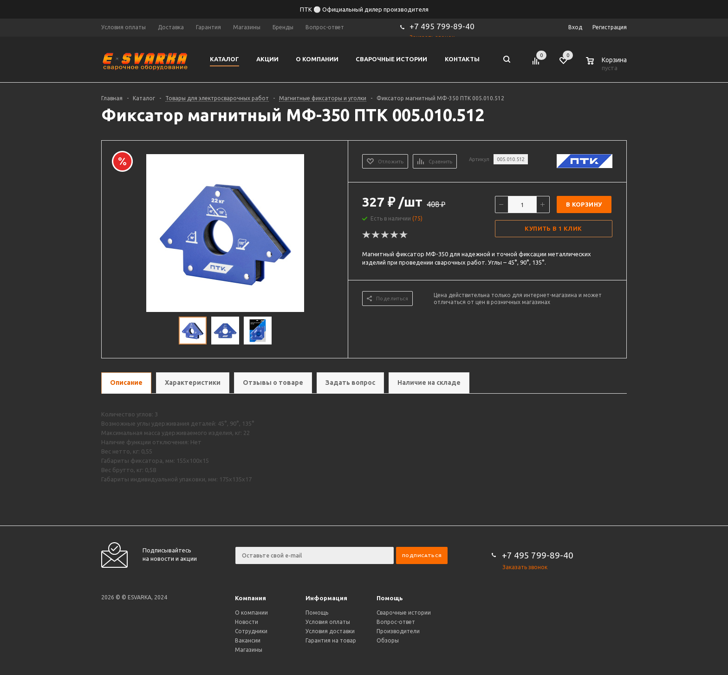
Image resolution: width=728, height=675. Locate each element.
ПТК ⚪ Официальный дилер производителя (364, 9)
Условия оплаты (328, 622)
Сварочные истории (404, 613)
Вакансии (247, 640)
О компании (251, 613)
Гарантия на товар (331, 640)
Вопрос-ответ (396, 622)
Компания (250, 598)
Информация (326, 598)
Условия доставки (330, 631)
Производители (398, 631)
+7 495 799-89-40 (442, 26)
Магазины (248, 650)
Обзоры (388, 640)
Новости (246, 622)
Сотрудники (251, 631)
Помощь (390, 598)
